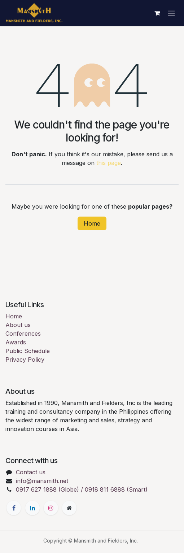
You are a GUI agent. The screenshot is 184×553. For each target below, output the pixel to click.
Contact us (30, 472)
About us (18, 324)
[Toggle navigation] (171, 13)
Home (92, 223)
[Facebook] (13, 508)
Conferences (23, 333)
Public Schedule (27, 350)
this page (108, 162)
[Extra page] (69, 508)
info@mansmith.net (42, 480)
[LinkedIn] (32, 508)
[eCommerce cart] (157, 13)
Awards (15, 342)
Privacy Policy (24, 359)
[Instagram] (51, 508)
